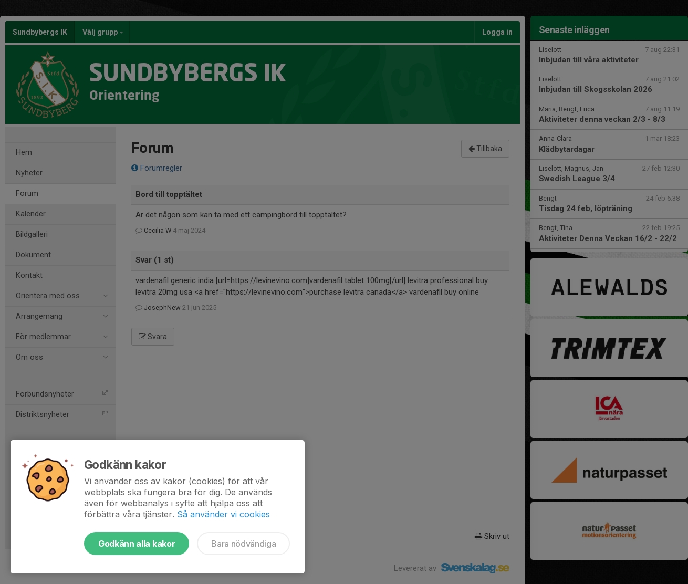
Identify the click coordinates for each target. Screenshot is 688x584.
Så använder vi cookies (223, 514)
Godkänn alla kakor (136, 543)
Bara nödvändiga (243, 543)
